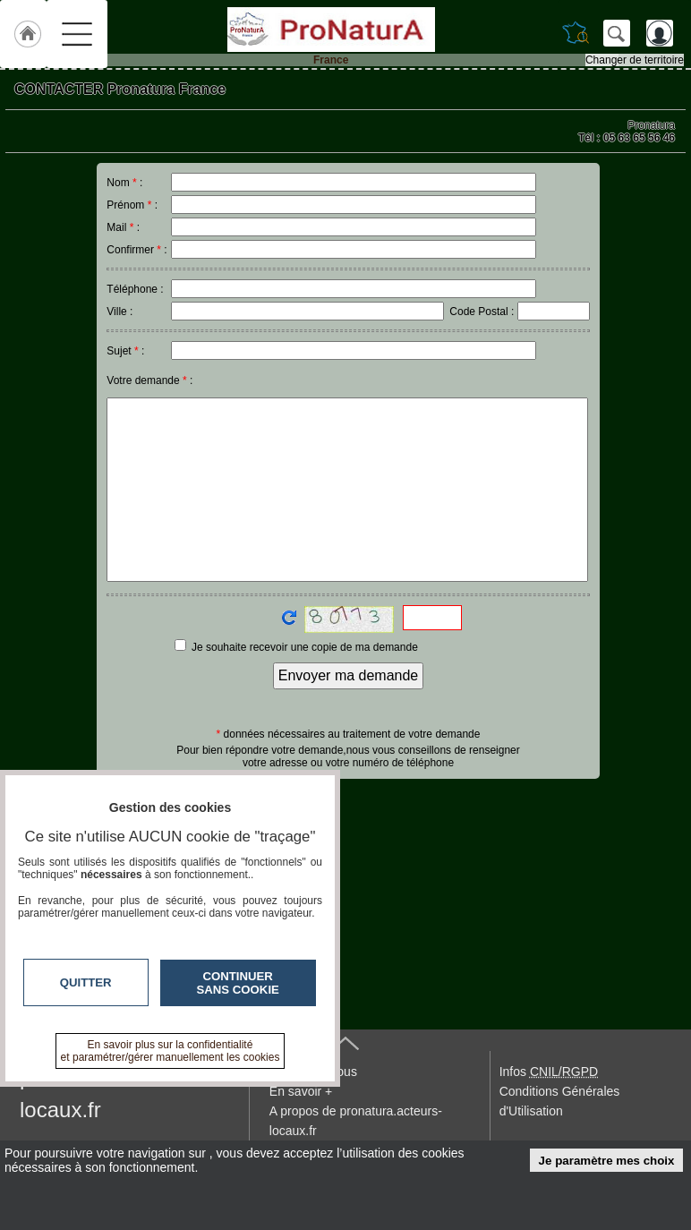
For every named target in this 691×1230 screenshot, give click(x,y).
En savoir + (300, 1091)
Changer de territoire (634, 60)
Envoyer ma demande (348, 675)
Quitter (86, 982)
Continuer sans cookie (238, 982)
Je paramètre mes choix (607, 1160)
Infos (548, 1071)
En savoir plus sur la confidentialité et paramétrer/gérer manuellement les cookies (170, 1050)
